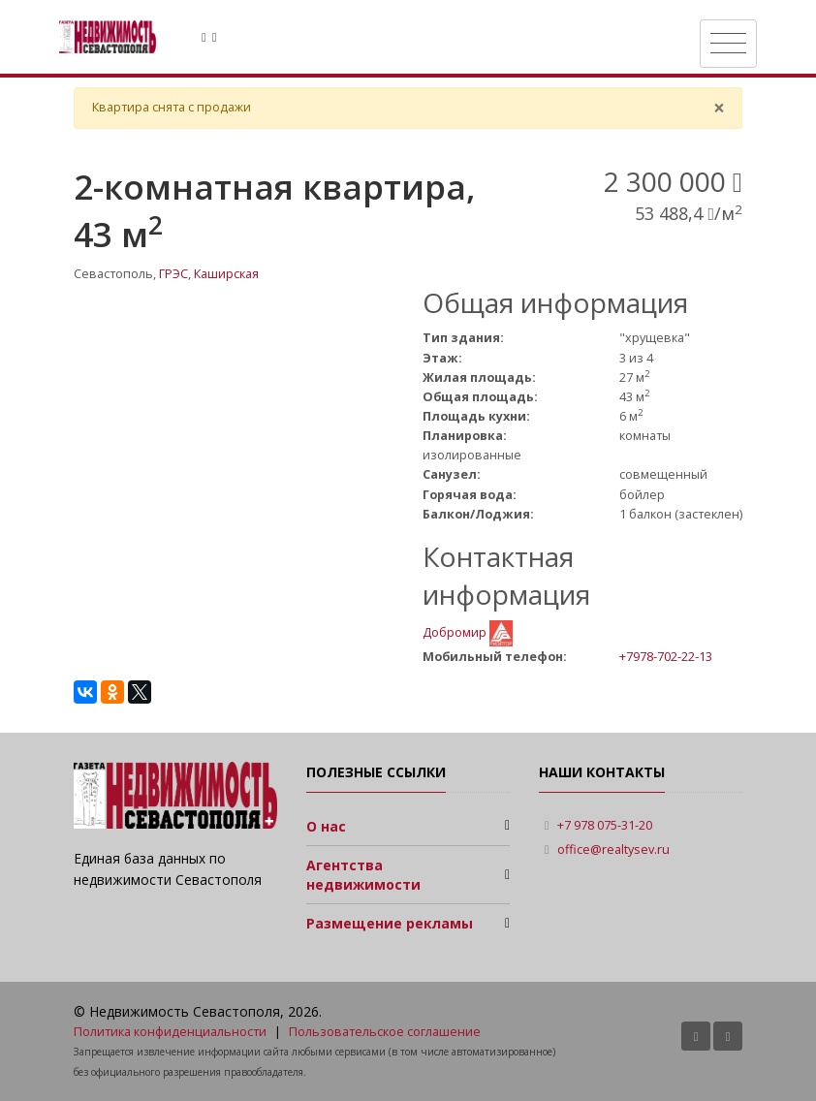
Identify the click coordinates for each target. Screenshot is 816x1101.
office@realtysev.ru (613, 849)
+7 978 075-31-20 (604, 825)
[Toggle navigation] (728, 43)
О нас (326, 826)
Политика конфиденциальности (170, 1031)
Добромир (456, 632)
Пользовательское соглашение (385, 1031)
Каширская (226, 274)
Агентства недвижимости (363, 875)
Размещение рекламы (389, 923)
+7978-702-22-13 (665, 656)
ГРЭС (173, 274)
